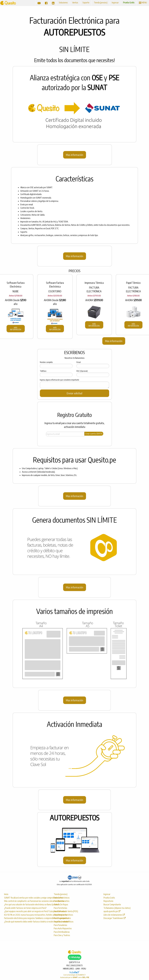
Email (79, 362)
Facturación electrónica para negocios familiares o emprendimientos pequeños (26, 918)
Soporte (86, 2)
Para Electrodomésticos (63, 921)
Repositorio (108, 901)
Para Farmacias (60, 911)
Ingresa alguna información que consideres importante (59, 380)
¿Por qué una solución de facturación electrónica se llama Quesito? (26, 904)
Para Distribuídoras (62, 932)
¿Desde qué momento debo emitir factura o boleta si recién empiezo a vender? (26, 921)
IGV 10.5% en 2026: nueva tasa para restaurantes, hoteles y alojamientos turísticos (26, 914)
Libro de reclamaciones (114, 914)
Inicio (6, 894)
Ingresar (115, 2)
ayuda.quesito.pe (112, 911)
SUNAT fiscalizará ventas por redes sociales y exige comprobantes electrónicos (26, 897)
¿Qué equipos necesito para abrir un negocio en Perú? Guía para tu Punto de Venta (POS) (26, 911)
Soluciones (63, 2)
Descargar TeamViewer (115, 918)
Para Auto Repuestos (63, 928)
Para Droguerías (60, 914)
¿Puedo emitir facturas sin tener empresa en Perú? (25, 908)
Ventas (75, 2)
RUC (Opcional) (82, 371)
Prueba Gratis (128, 2)
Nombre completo (46, 362)
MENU (143, 2)
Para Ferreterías (60, 908)
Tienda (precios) (100, 2)
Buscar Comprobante (112, 904)
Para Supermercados (62, 918)
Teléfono (43, 371)
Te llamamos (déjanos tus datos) (117, 908)
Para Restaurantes (61, 901)
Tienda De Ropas (61, 904)
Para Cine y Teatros (62, 935)
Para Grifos (58, 897)
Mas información (74, 154)
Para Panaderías (60, 925)
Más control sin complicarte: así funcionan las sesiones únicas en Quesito (26, 901)
